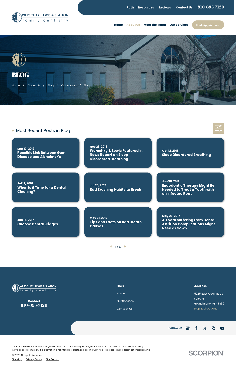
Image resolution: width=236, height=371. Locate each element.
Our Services (125, 301)
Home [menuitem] (118, 25)
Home (121, 293)
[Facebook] (196, 328)
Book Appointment (208, 25)
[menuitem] (17, 359)
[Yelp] (214, 328)
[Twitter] (205, 328)
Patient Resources (140, 7)
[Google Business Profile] (188, 328)
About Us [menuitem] (133, 25)
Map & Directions (205, 308)
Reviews (165, 7)
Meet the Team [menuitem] (155, 25)
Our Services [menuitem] (179, 25)
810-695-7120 (210, 7)
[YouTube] (222, 328)
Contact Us (184, 7)
